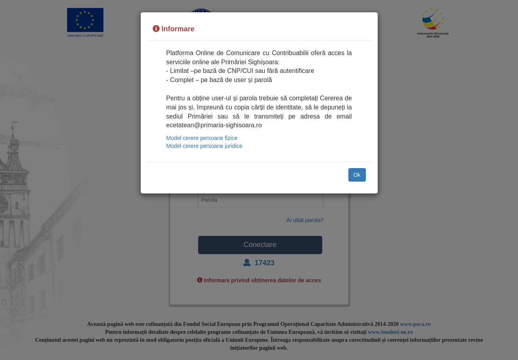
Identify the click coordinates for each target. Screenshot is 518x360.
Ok (357, 175)
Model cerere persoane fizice (201, 138)
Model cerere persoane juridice (204, 146)
